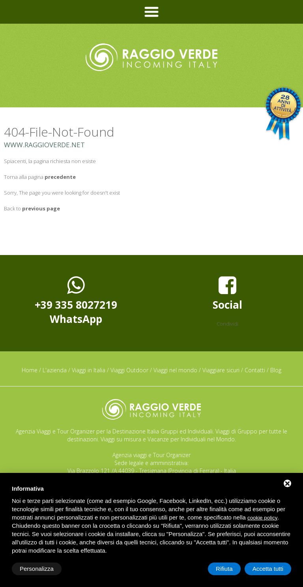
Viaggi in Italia (88, 370)
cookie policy (262, 518)
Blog (275, 370)
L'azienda (55, 370)
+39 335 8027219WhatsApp (76, 300)
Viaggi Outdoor (129, 370)
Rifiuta (224, 568)
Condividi (227, 323)
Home (29, 370)
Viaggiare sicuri (220, 370)
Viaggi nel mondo (175, 370)
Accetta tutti (267, 568)
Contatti (255, 370)
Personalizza (37, 568)
